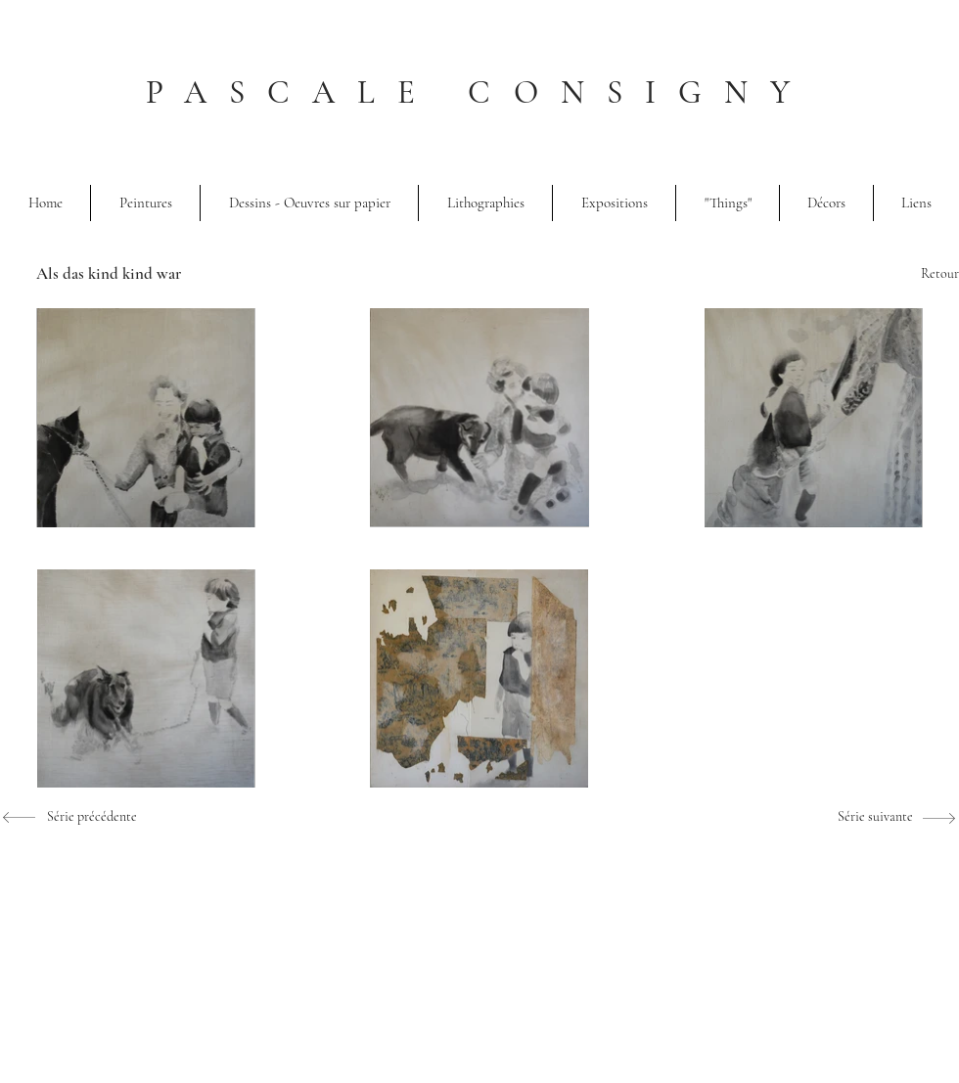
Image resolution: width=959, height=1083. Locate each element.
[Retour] (900, 273)
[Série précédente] (78, 816)
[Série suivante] (854, 816)
